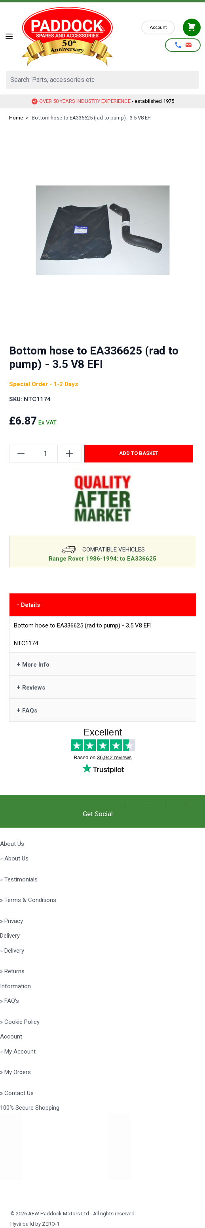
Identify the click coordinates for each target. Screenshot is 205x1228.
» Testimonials (19, 879)
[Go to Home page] (78, 36)
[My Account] (158, 27)
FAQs (27, 710)
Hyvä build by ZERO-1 (34, 1224)
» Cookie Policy (20, 1021)
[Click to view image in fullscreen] (102, 230)
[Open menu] (9, 36)
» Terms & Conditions (28, 900)
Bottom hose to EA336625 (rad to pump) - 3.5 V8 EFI (92, 118)
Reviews (31, 687)
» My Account (18, 1051)
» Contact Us (17, 1093)
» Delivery (12, 950)
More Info (33, 664)
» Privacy (11, 921)
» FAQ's (9, 1000)
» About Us (14, 858)
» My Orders (15, 1072)
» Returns (12, 971)
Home (16, 118)
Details (28, 604)
